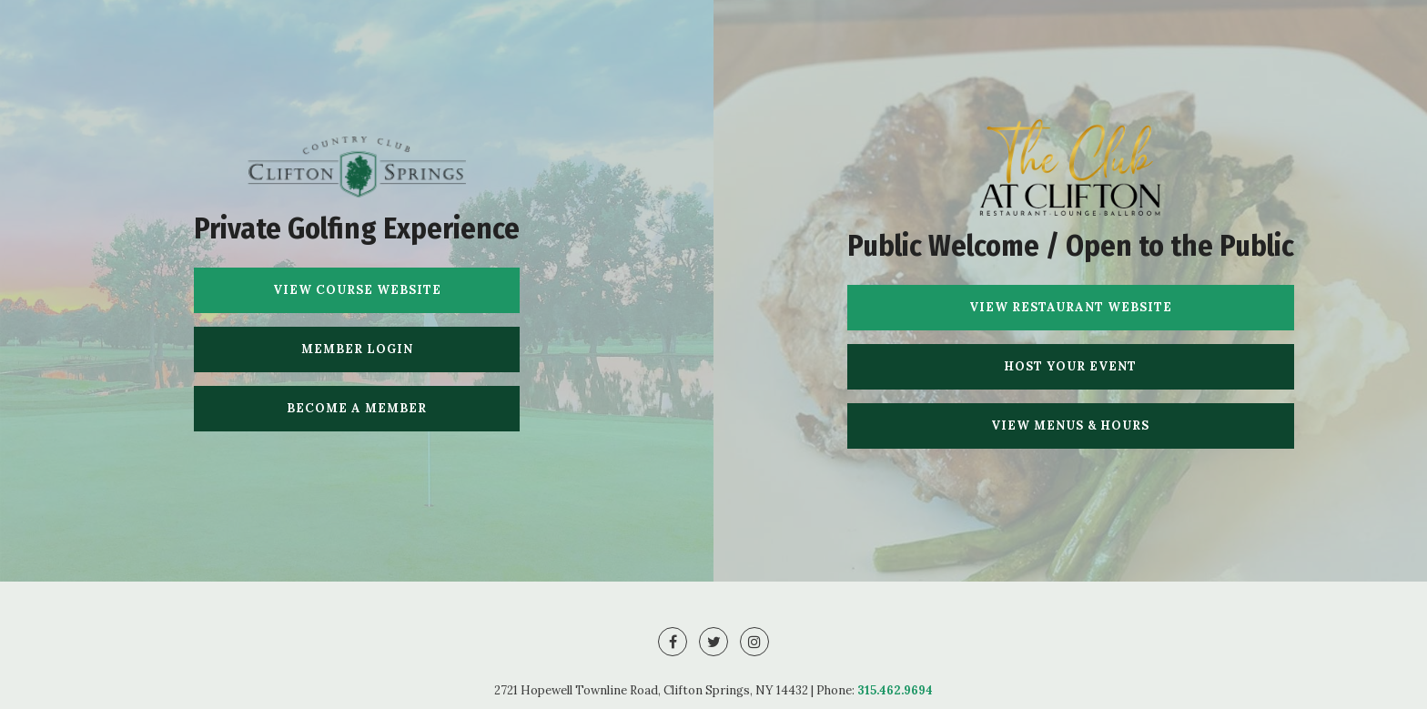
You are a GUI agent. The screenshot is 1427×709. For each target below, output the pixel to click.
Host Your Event (1070, 366)
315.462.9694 (895, 690)
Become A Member (357, 408)
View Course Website (357, 290)
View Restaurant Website (1070, 307)
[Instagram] (754, 641)
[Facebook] (672, 641)
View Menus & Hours (1070, 425)
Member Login (357, 349)
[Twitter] (713, 641)
